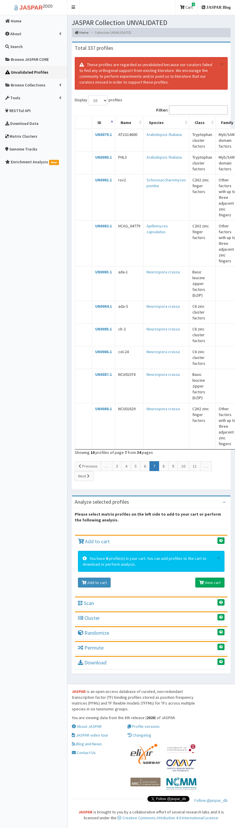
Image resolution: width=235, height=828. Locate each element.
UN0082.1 (103, 226)
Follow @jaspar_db (211, 800)
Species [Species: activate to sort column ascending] (156, 122)
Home (81, 32)
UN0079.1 (103, 134)
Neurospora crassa (163, 272)
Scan (86, 603)
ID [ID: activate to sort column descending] (99, 122)
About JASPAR (87, 726)
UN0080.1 (103, 157)
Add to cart (94, 541)
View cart (210, 582)
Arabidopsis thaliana (164, 134)
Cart (187, 6)
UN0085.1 (103, 329)
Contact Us (84, 752)
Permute (91, 647)
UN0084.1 (103, 306)
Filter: (192, 110)
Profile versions (144, 726)
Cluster (89, 618)
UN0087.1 (103, 374)
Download (92, 662)
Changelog (139, 735)
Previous (88, 466)
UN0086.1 (103, 351)
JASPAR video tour (90, 735)
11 (195, 466)
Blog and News (87, 743)
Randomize (93, 632)
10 (183, 466)
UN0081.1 (103, 180)
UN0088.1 (103, 408)
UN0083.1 (103, 272)
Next (84, 476)
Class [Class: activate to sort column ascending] (200, 122)
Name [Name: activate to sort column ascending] (126, 122)
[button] (73, 7)
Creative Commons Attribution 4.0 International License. (168, 817)
